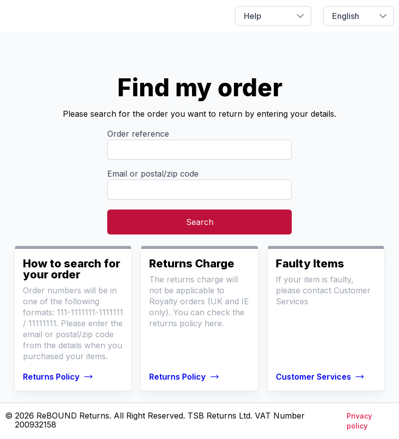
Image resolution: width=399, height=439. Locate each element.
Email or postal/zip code (153, 174)
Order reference (138, 134)
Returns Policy (58, 377)
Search (199, 222)
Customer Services (320, 377)
